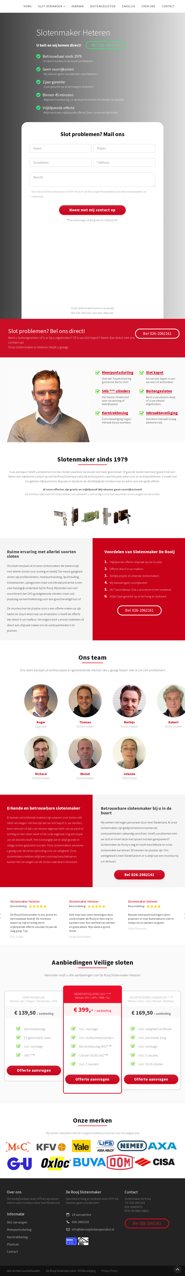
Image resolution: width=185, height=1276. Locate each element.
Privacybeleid (107, 191)
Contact (168, 6)
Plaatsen (13, 1244)
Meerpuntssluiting (117, 372)
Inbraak (77, 6)
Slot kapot (154, 372)
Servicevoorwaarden (131, 191)
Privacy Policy (110, 1271)
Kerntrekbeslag (115, 413)
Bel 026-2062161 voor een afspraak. (92, 313)
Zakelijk (128, 6)
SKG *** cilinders (116, 391)
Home (28, 6)
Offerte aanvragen (34, 1070)
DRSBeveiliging (87, 1271)
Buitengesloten (102, 6)
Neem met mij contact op (92, 209)
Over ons (148, 6)
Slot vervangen (51, 6)
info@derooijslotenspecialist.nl (93, 1229)
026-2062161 (80, 1222)
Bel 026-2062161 (106, 45)
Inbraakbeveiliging (162, 413)
